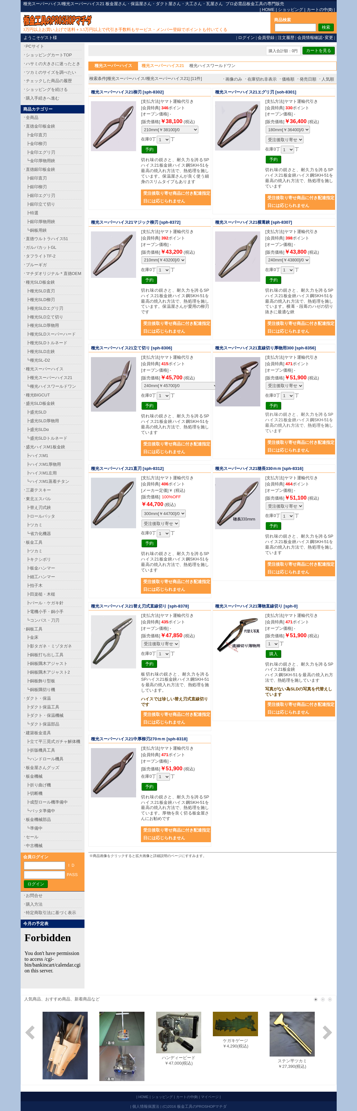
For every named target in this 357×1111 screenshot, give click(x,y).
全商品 (32, 117)
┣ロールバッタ (40, 516)
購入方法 (34, 904)
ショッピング (290, 9)
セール (32, 836)
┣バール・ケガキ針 (45, 602)
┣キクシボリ (38, 559)
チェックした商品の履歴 (49, 80)
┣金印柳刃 (36, 143)
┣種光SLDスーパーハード (51, 334)
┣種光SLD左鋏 (40, 351)
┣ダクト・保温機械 (45, 715)
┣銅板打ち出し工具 (45, 654)
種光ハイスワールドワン (212, 65)
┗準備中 (34, 828)
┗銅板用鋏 (36, 230)
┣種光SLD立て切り (44, 317)
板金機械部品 (38, 819)
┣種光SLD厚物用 (42, 325)
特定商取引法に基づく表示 (51, 912)
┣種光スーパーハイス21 (49, 377)
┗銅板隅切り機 (40, 689)
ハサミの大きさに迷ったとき (53, 63)
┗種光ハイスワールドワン (51, 386)
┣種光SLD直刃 (40, 290)
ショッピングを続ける (47, 89)
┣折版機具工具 (40, 750)
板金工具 (34, 542)
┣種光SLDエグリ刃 (44, 308)
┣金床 (32, 637)
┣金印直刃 (36, 134)
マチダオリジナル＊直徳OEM (54, 273)
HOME (268, 9)
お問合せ (34, 895)
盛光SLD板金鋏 (40, 403)
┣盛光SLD (36, 412)
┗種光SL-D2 (38, 360)
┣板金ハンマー (40, 568)
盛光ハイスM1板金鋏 (45, 446)
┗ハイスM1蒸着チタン (47, 481)
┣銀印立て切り (40, 204)
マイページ (210, 1097)
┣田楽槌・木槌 (40, 594)
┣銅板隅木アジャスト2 (48, 672)
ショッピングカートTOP (49, 55)
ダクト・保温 (38, 698)
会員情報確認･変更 (315, 37)
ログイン (246, 37)
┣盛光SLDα (37, 429)
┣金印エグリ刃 (40, 152)
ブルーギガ (36, 264)
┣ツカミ (34, 524)
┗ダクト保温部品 (42, 724)
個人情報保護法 (145, 1106)
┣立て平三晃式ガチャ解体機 (53, 741)
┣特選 (32, 212)
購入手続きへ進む (42, 98)
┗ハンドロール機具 (45, 758)
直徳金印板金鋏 (40, 126)
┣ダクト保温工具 (42, 707)
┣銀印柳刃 (36, 186)
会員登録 (266, 37)
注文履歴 (286, 37)
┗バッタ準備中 (40, 810)
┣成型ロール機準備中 (47, 802)
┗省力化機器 (38, 533)
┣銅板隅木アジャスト (47, 663)
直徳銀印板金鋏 (40, 169)
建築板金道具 (38, 732)
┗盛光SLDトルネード (46, 438)
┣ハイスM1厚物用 (43, 464)
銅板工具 (34, 629)
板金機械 (34, 776)
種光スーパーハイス (45, 368)
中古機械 (34, 845)
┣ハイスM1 (37, 455)
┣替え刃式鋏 (38, 507)
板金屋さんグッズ (42, 767)
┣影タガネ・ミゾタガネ (49, 646)
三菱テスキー (38, 490)
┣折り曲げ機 (38, 785)
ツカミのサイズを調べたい (51, 72)
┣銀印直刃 (36, 178)
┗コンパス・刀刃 (42, 620)
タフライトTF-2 (40, 256)
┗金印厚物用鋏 (40, 160)
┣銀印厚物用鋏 (40, 221)
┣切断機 (34, 793)
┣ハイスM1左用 (41, 473)
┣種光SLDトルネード (46, 342)
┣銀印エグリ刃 (40, 195)
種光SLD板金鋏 (40, 282)
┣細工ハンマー (40, 576)
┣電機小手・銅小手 (45, 611)
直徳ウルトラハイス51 (47, 238)
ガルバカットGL (41, 247)
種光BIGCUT (38, 395)
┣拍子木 (34, 585)
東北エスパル (38, 498)
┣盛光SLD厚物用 (42, 420)
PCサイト (35, 46)
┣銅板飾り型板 (40, 680)
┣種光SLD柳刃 (40, 299)
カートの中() (320, 9)
